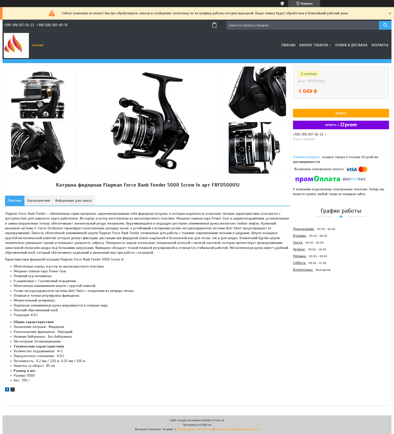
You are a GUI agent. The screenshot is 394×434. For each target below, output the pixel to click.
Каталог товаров (313, 45)
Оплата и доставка (351, 45)
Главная (288, 45)
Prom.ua (218, 420)
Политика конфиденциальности (237, 429)
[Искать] (385, 25)
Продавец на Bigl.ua (197, 424)
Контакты (379, 45)
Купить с (341, 125)
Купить (341, 113)
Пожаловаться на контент (194, 429)
